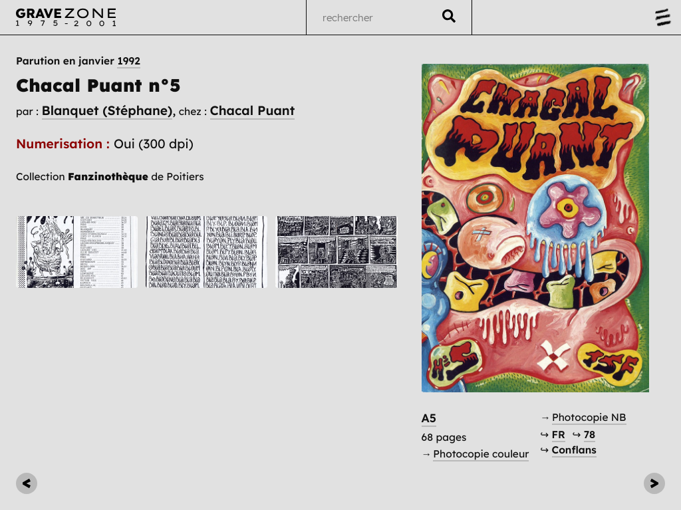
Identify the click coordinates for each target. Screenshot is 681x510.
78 (589, 434)
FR (558, 434)
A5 (429, 418)
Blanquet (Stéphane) (107, 110)
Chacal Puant (252, 110)
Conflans (574, 450)
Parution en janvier (78, 61)
